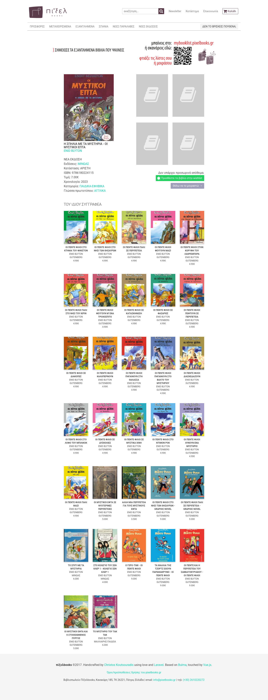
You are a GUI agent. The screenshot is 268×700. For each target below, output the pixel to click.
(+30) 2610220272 (194, 679)
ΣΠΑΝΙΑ (103, 26)
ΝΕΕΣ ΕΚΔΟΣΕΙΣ (148, 26)
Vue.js (207, 665)
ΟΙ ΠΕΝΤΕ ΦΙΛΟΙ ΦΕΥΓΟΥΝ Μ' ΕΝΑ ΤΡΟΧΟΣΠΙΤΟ (105, 313)
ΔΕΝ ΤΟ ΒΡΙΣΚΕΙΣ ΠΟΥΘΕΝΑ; (219, 26)
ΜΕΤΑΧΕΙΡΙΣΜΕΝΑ (60, 26)
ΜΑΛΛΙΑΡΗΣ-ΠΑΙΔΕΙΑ (105, 641)
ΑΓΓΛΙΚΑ (100, 190)
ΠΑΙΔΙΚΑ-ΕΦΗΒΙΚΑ (91, 186)
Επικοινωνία (210, 11)
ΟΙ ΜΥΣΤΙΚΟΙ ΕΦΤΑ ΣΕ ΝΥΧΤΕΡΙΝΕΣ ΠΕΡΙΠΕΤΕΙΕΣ (105, 505)
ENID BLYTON (73, 151)
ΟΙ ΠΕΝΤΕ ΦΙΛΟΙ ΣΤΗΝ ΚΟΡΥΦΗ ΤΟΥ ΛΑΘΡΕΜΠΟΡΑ (192, 250)
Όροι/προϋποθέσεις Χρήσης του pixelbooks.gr (134, 672)
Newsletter (175, 11)
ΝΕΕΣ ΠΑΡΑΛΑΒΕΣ (124, 26)
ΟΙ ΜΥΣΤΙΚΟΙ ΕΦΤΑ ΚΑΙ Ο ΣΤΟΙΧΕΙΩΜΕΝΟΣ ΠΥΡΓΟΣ (76, 635)
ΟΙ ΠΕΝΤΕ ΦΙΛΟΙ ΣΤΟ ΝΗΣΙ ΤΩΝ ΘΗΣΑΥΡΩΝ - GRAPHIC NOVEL (163, 505)
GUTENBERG (76, 257)
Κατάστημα (192, 11)
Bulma (182, 665)
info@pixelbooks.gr (164, 679)
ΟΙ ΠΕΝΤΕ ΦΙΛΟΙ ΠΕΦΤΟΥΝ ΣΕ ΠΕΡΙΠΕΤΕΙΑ (192, 313)
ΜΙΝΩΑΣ (83, 164)
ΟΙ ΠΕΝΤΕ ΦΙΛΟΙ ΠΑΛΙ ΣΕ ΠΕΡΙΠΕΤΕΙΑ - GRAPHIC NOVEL (192, 505)
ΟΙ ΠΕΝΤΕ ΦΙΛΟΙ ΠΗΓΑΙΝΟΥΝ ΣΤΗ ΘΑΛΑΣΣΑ (134, 376)
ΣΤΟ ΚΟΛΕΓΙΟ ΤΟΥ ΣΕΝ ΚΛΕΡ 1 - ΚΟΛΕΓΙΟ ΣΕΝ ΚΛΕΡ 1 (105, 568)
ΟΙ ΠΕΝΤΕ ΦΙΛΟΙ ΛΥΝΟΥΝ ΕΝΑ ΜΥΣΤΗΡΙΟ (192, 443)
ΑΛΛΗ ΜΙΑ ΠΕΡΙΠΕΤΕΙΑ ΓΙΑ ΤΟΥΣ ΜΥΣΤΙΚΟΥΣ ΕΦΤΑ (134, 505)
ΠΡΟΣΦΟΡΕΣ (37, 26)
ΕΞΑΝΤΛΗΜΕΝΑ (85, 26)
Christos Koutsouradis (118, 665)
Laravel (158, 665)
